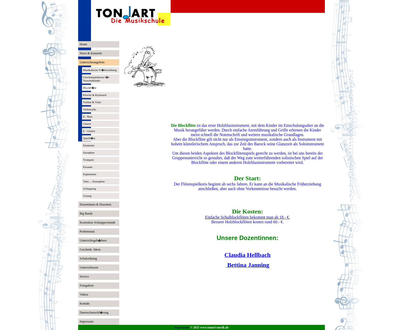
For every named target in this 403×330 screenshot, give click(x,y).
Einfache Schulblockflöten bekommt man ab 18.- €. (247, 217)
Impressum (182, 327)
